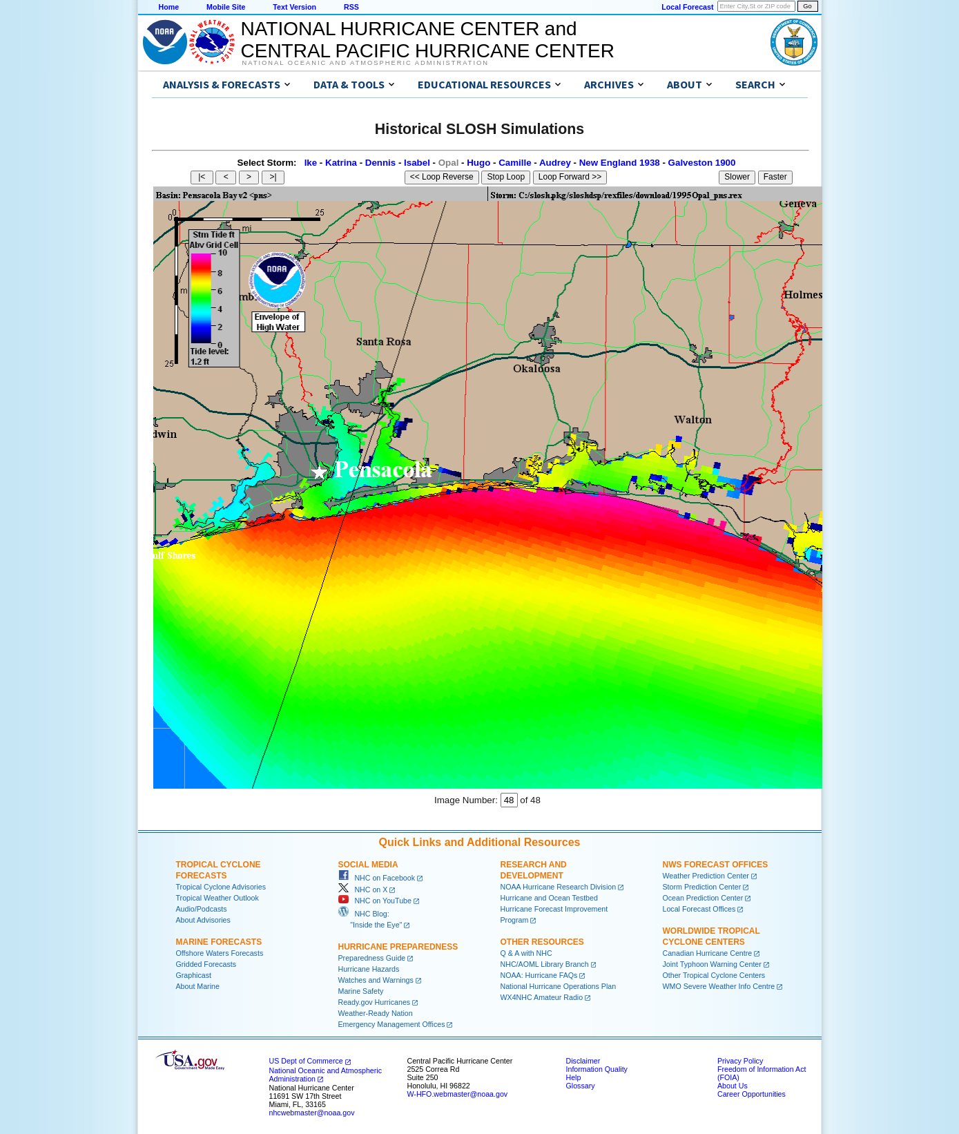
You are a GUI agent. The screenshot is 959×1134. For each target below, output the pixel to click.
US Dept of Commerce (306, 1061)
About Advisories (203, 920)
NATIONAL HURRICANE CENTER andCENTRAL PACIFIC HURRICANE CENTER (427, 39)
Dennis (380, 162)
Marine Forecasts (219, 942)
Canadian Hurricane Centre (708, 953)
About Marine (198, 986)
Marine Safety (361, 991)
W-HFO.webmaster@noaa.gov (457, 1094)
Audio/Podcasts (201, 909)
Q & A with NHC (526, 953)
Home (169, 7)
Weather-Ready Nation (375, 1013)
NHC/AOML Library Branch (545, 964)
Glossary (580, 1086)
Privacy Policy (740, 1061)
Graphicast (194, 975)
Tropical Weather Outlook (217, 898)
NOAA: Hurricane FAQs (539, 975)
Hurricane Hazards (369, 969)
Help (573, 1077)
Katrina (341, 162)
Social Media (368, 864)
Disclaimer (583, 1061)
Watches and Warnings (376, 980)
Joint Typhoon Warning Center (712, 964)
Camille (514, 162)
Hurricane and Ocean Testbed (549, 898)
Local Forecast (687, 7)
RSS (351, 7)
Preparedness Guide (372, 958)
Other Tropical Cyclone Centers (714, 975)
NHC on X (363, 889)
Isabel (417, 162)
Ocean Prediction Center (703, 898)
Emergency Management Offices (391, 1024)
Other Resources (542, 942)
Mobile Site (225, 7)
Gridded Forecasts (206, 964)
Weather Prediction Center (706, 876)
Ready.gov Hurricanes (374, 1002)
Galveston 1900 (702, 162)
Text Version (294, 7)
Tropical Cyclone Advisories (221, 887)
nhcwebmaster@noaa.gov (312, 1112)
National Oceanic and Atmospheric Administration (365, 62)
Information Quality (597, 1069)
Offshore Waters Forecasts (220, 953)
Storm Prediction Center (702, 887)
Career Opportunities (751, 1094)
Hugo (478, 162)
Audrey (555, 162)
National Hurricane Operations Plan (559, 986)
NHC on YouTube (374, 900)
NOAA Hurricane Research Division (559, 887)
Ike (311, 162)
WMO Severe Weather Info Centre (719, 986)
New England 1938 (619, 162)
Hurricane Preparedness (398, 947)
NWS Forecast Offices (715, 864)
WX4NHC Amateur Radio (542, 997)
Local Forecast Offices (699, 909)
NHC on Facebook (377, 878)
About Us (732, 1086)
